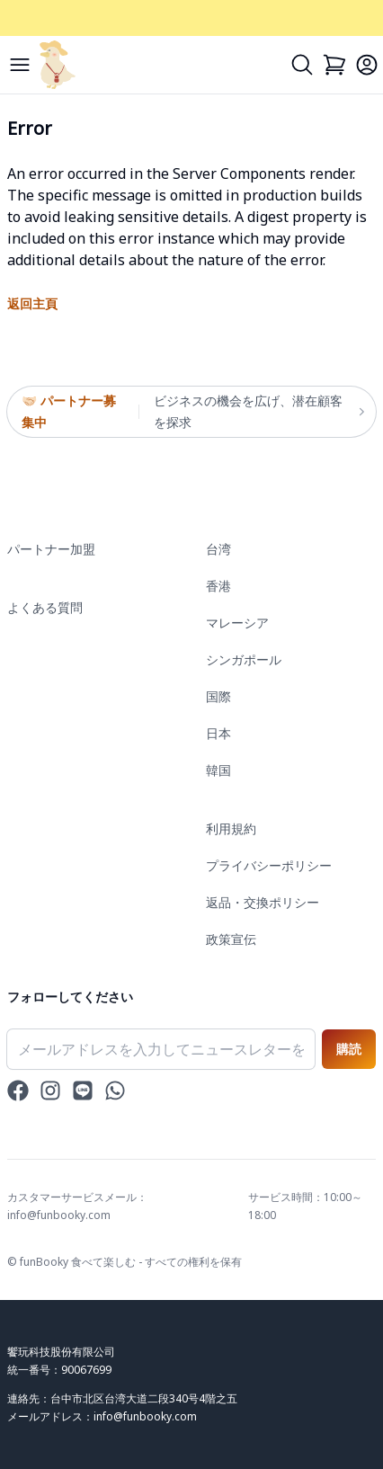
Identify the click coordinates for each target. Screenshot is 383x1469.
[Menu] (19, 64)
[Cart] (334, 65)
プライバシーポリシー (269, 865)
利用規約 (231, 828)
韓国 (218, 770)
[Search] (302, 65)
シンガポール (243, 659)
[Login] (367, 65)
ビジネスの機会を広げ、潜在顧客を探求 (257, 411)
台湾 (218, 548)
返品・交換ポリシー (262, 902)
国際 (218, 696)
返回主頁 (32, 303)
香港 (218, 585)
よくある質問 (45, 607)
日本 (218, 733)
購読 (348, 1048)
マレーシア (237, 622)
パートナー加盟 (51, 548)
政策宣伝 (231, 939)
